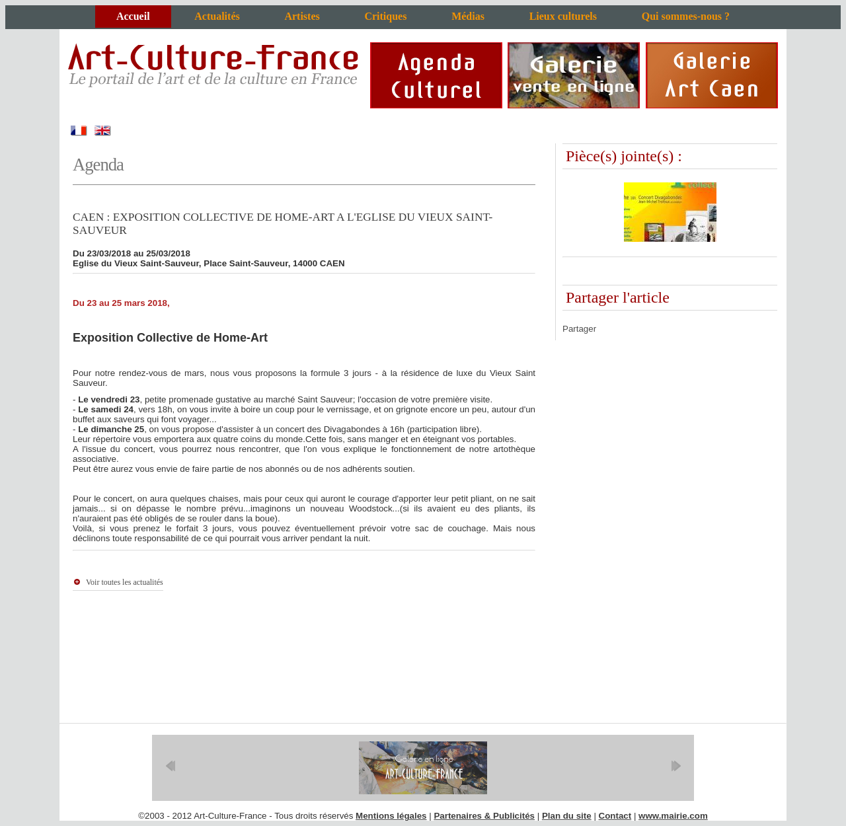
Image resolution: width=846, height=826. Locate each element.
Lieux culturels (563, 16)
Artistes (301, 16)
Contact (615, 816)
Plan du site (567, 816)
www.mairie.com (673, 816)
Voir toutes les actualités (124, 582)
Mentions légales (391, 816)
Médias (467, 16)
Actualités (216, 16)
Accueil (133, 16)
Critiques (385, 16)
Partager (579, 329)
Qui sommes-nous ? (686, 16)
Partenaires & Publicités (484, 816)
